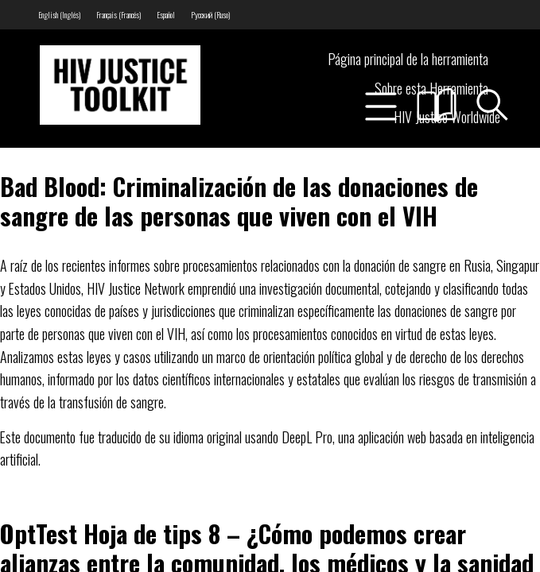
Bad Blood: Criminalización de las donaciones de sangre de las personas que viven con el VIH (239, 201)
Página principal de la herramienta (408, 58)
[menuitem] (59, 14)
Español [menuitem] (166, 15)
